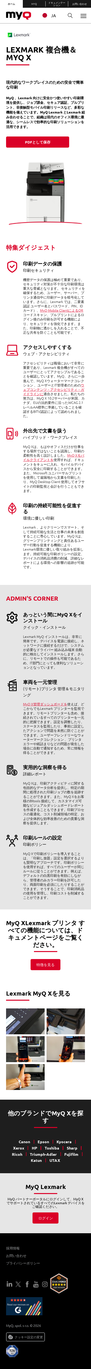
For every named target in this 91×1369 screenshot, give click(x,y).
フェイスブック (27, 1284)
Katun (36, 1160)
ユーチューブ (36, 1284)
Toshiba (52, 1147)
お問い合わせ (79, 4)
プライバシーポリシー (23, 1263)
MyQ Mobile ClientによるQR (61, 310)
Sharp (72, 1147)
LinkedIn (9, 1284)
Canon (24, 1141)
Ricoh (17, 1154)
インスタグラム (44, 1284)
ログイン (45, 1218)
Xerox (18, 1147)
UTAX (55, 1160)
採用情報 (13, 1248)
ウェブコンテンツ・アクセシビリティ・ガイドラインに (53, 389)
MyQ (34, 4)
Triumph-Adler (43, 1154)
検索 (68, 15)
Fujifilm (71, 1154)
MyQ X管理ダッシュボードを (45, 704)
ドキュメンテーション (56, 4)
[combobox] (51, 15)
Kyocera (64, 1141)
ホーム (11, 4)
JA (48, 15)
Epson (43, 1141)
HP (34, 1147)
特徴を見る (45, 964)
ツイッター (18, 1284)
